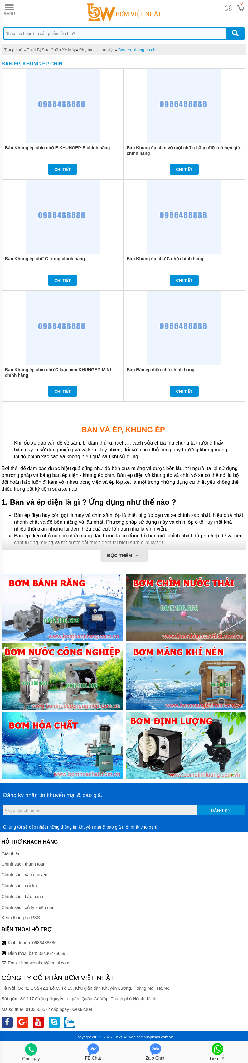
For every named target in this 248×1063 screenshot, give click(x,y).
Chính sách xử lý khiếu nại (27, 907)
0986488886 (44, 942)
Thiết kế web (124, 1037)
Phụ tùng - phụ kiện (97, 49)
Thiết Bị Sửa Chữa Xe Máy (51, 49)
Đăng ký (221, 810)
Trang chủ (13, 49)
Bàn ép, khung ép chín (138, 49)
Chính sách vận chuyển (24, 874)
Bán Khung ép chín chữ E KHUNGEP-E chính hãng (57, 147)
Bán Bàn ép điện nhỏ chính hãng (160, 369)
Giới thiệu (11, 853)
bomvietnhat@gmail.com (45, 962)
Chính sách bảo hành (22, 896)
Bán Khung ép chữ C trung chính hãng (45, 258)
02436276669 (51, 953)
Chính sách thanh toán (24, 864)
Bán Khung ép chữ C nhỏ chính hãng (165, 258)
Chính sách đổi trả (19, 885)
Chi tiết (62, 169)
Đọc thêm (124, 556)
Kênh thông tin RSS (21, 917)
